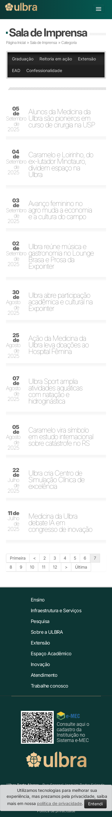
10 (32, 566)
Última (81, 566)
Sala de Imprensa (48, 32)
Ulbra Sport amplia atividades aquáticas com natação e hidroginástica (55, 391)
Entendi (95, 803)
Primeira (18, 558)
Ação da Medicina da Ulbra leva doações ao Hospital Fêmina (58, 345)
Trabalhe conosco (49, 686)
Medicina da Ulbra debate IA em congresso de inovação (60, 523)
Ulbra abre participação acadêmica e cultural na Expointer (60, 302)
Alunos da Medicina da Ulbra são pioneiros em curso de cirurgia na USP (61, 118)
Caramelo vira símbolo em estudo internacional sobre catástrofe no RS (60, 437)
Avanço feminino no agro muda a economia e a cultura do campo (60, 210)
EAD (16, 70)
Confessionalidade (44, 70)
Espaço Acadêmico (51, 653)
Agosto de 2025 (13, 303)
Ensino (38, 600)
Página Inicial (15, 42)
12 (55, 566)
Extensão (87, 58)
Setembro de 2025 (14, 119)
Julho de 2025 (13, 481)
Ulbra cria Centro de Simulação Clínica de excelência (56, 480)
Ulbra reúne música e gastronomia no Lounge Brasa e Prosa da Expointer (61, 256)
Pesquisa (40, 621)
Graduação (22, 58)
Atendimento (44, 675)
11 (43, 566)
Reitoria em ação (55, 58)
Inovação (40, 664)
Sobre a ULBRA (47, 632)
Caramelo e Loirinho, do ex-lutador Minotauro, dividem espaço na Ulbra (60, 165)
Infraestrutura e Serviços (56, 610)
